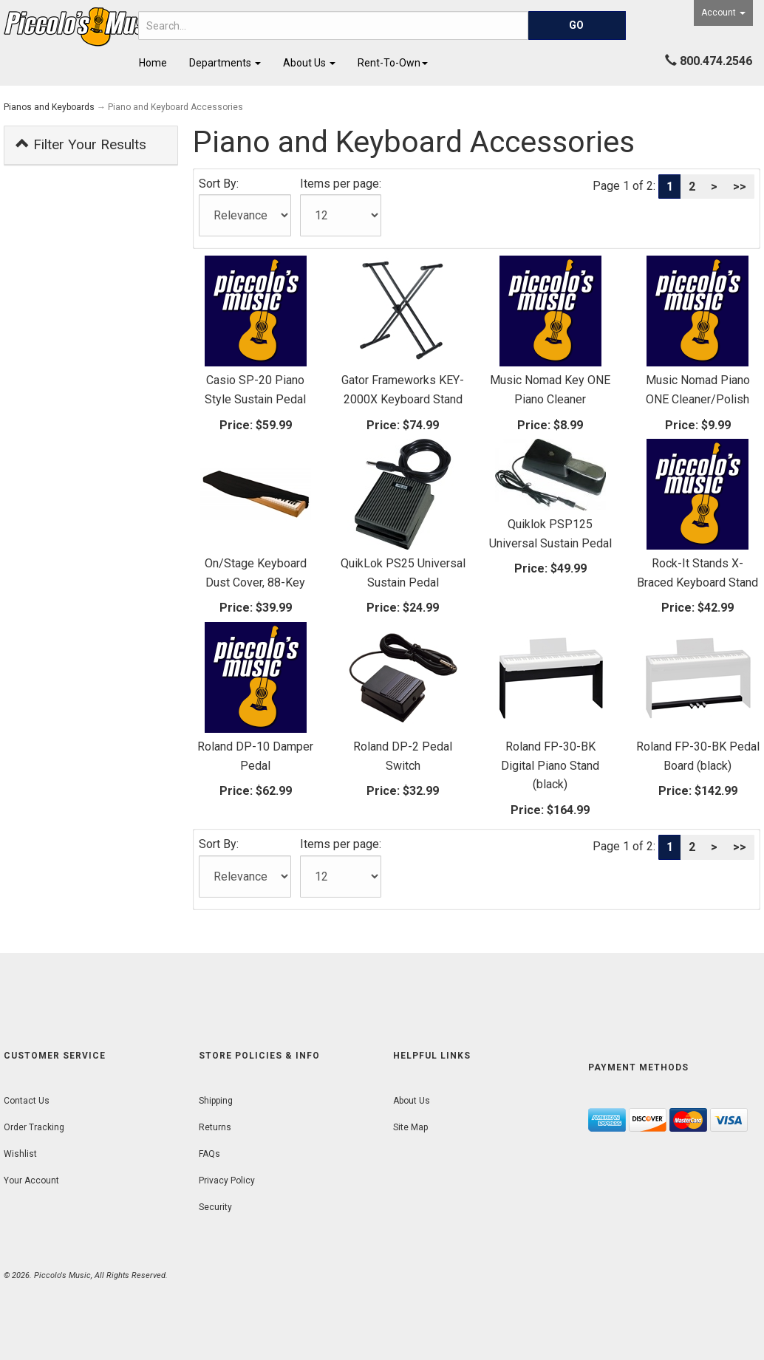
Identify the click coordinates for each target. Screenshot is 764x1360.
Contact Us (27, 1101)
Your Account (31, 1180)
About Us (309, 63)
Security (215, 1207)
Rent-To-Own (393, 63)
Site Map (410, 1127)
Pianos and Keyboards (49, 107)
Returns (215, 1127)
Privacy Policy (227, 1180)
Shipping (216, 1101)
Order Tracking (34, 1127)
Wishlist (20, 1154)
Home (153, 63)
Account (723, 12)
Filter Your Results (81, 144)
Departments (225, 63)
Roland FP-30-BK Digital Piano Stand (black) (550, 765)
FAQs (209, 1154)
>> (739, 187)
